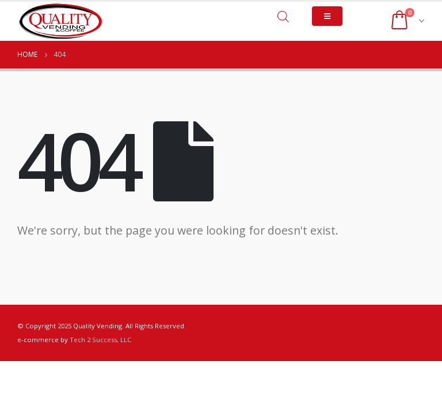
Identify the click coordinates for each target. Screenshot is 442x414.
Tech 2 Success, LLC (100, 339)
